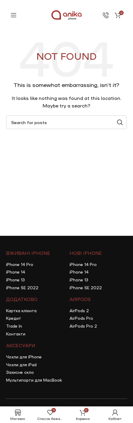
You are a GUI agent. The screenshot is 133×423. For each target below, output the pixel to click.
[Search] (66, 122)
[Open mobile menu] (14, 15)
